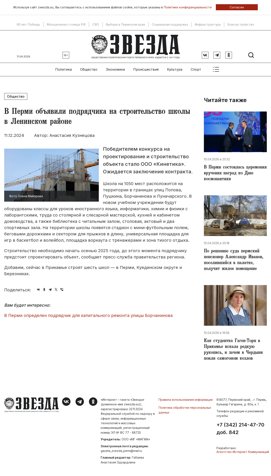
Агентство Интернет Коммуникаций (242, 452)
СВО (95, 24)
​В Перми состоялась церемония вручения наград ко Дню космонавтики (235, 173)
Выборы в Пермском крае (125, 24)
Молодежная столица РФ (66, 24)
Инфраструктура (208, 24)
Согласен (237, 7)
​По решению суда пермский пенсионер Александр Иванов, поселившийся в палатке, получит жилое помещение (233, 260)
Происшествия (146, 69)
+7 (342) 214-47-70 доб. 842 (240, 428)
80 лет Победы (28, 24)
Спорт (196, 69)
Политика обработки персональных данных (185, 410)
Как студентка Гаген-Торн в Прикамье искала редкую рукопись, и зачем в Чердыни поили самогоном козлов (233, 350)
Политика (63, 69)
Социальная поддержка (170, 24)
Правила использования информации (186, 399)
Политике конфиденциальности (188, 7)
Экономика (115, 69)
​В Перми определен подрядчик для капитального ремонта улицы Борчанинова (88, 315)
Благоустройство (240, 24)
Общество (88, 69)
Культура (174, 69)
